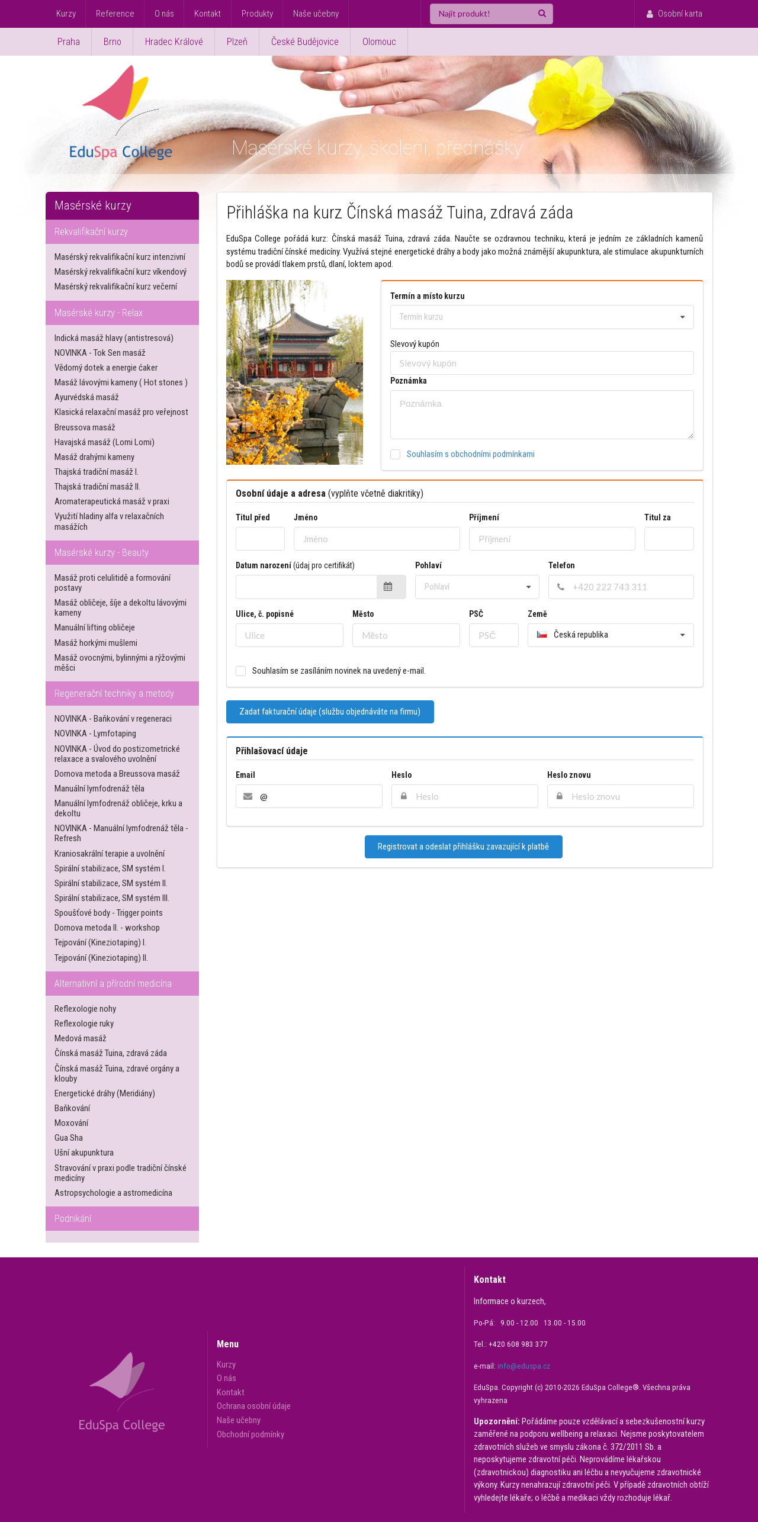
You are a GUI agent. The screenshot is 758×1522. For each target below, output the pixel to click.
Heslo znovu (569, 775)
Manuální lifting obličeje (94, 627)
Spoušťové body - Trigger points (108, 913)
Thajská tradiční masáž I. (96, 471)
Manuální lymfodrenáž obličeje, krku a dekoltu (118, 808)
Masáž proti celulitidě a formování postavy (112, 582)
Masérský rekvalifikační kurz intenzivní (119, 257)
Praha (68, 41)
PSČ (476, 614)
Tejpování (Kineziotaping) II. (101, 958)
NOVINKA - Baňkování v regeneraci (113, 718)
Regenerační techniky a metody (114, 693)
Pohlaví (430, 565)
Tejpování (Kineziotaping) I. (100, 942)
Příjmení (484, 517)
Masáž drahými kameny (94, 457)
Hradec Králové (174, 41)
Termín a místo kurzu (427, 296)
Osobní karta (673, 13)
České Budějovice (305, 41)
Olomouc (379, 41)
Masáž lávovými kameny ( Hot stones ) (121, 382)
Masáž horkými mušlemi (95, 643)
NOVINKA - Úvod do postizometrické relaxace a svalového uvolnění (117, 754)
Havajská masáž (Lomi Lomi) (104, 442)
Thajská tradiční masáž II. (97, 486)
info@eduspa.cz (523, 1366)
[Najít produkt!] (491, 14)
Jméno (305, 517)
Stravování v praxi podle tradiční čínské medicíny (120, 1173)
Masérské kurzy (92, 205)
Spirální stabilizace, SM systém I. (110, 868)
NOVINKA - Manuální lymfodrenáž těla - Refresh (121, 833)
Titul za (657, 517)
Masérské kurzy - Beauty (101, 552)
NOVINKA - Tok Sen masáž (100, 352)
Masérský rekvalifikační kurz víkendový (120, 271)
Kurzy (66, 13)
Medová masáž (80, 1038)
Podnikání (72, 1218)
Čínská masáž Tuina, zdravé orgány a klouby (116, 1073)
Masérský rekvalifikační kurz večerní (115, 286)
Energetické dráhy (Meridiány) (104, 1093)
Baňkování (72, 1108)
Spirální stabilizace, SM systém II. (111, 883)
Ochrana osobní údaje (254, 1406)
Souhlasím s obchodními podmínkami (471, 454)
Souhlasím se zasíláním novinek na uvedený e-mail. (339, 671)
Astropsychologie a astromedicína (113, 1193)
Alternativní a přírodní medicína (113, 983)
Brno (112, 41)
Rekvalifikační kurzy (91, 231)
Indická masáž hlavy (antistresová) (114, 338)
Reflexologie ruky (84, 1023)
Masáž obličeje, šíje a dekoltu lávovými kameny (120, 607)
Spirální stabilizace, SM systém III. (111, 898)
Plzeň (237, 41)
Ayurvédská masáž (86, 397)
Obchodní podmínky (250, 1434)
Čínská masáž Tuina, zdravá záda (110, 1053)
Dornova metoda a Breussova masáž (117, 773)
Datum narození (295, 565)
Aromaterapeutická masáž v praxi (111, 501)
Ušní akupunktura (84, 1152)
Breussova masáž (84, 427)
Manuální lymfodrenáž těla (99, 788)
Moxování (71, 1123)
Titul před (253, 517)
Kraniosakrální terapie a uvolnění (109, 853)
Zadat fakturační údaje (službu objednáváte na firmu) (329, 711)
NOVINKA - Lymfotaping (95, 733)
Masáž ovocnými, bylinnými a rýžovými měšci (119, 662)
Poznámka (408, 380)
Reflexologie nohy (85, 1008)
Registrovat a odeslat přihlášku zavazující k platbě (463, 846)
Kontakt (207, 13)
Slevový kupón (414, 344)
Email (245, 775)
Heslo (401, 775)
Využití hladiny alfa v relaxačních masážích (109, 521)
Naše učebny (316, 13)
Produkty (257, 13)
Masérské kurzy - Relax (98, 312)
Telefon (561, 565)
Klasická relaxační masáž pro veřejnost (121, 412)
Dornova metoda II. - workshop (107, 927)
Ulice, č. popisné (265, 614)
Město (363, 614)
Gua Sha (68, 1137)
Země (537, 614)
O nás (164, 13)
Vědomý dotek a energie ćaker (106, 367)
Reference (115, 13)
